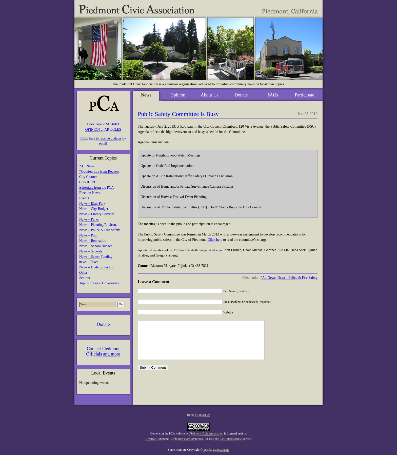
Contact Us (203, 415)
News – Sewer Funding (95, 257)
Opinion (177, 94)
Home (190, 415)
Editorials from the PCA (96, 187)
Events (84, 198)
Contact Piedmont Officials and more (103, 351)
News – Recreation (92, 241)
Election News (89, 193)
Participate (304, 94)
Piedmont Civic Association (206, 433)
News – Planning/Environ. (98, 225)
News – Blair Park (92, 203)
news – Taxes (88, 262)
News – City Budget (93, 209)
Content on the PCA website (167, 433)
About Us (210, 94)
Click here (215, 240)
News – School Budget (95, 246)
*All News (86, 166)
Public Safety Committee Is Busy (178, 114)
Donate (103, 324)
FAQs (273, 94)
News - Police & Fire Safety (297, 278)
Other (83, 272)
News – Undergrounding (96, 267)
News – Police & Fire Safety (99, 230)
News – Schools (90, 251)
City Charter (88, 177)
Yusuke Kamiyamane (216, 449)
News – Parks (89, 219)
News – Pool (88, 235)
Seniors (84, 278)
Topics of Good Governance (99, 283)
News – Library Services (96, 214)
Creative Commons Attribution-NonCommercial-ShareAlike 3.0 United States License (198, 439)
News (146, 94)
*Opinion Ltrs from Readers (99, 171)
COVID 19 (87, 182)
